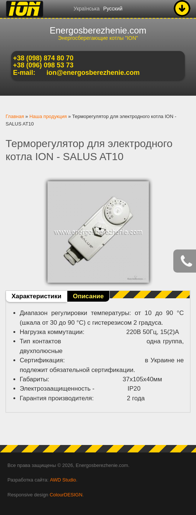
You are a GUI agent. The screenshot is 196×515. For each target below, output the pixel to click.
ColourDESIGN (65, 494)
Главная (15, 116)
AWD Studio (63, 480)
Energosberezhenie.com (97, 30)
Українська (87, 9)
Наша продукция (48, 116)
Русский (112, 9)
